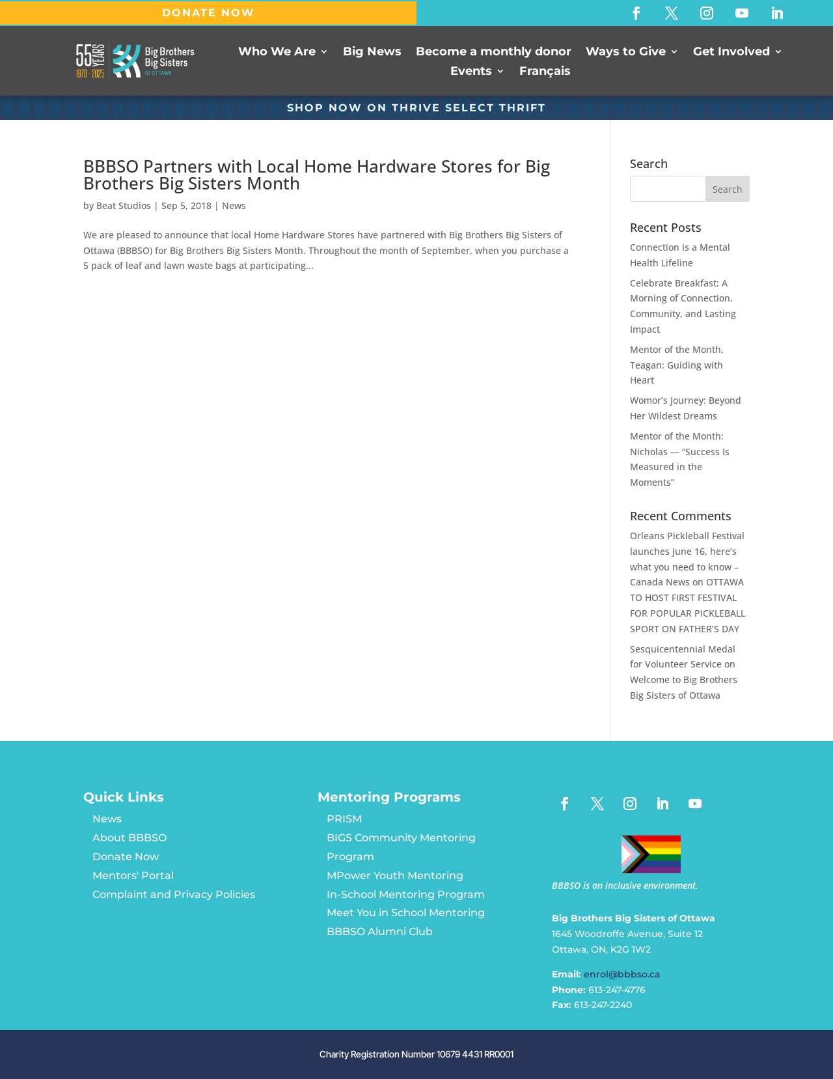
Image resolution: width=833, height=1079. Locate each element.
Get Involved (731, 52)
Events (471, 72)
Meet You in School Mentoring (406, 912)
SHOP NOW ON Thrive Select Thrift (416, 108)
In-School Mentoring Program (406, 894)
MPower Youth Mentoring (395, 875)
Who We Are (277, 52)
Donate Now (125, 856)
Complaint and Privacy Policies (173, 894)
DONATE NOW (208, 13)
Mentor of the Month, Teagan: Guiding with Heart (677, 365)
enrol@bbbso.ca (622, 974)
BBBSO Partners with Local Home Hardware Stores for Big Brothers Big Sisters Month (316, 174)
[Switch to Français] (545, 73)
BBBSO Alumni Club (380, 931)
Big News (372, 52)
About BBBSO (129, 838)
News (234, 205)
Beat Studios (123, 205)
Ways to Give (626, 52)
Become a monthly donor (493, 52)
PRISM (344, 819)
